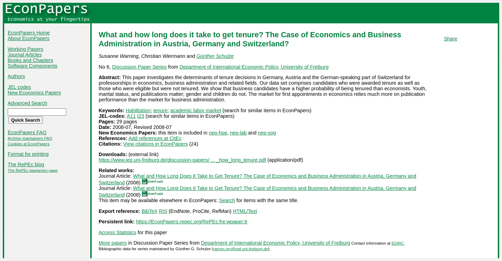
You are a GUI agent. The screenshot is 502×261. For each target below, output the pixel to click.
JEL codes (19, 87)
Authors (16, 76)
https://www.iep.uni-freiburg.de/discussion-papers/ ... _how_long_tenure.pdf (182, 160)
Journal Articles (25, 54)
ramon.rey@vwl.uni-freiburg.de (240, 249)
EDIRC (397, 243)
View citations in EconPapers (155, 144)
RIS (163, 211)
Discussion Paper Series (139, 67)
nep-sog (267, 133)
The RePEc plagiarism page (33, 170)
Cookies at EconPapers (29, 144)
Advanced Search (27, 103)
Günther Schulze (215, 56)
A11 (131, 116)
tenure (160, 110)
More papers (113, 243)
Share (450, 38)
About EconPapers (29, 38)
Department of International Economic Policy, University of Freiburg (254, 67)
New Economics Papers (34, 92)
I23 (140, 116)
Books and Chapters (30, 60)
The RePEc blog (26, 164)
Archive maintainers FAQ (30, 138)
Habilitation (138, 110)
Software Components (32, 66)
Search (227, 200)
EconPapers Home (29, 33)
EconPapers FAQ (27, 132)
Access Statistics (117, 232)
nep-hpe (218, 133)
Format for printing (28, 154)
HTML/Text (245, 211)
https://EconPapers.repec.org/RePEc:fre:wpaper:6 (191, 221)
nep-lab (238, 133)
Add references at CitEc (155, 138)
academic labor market (195, 110)
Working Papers (25, 49)
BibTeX (150, 211)
